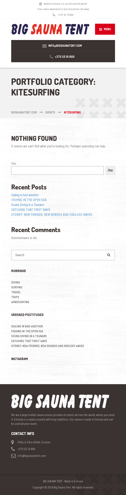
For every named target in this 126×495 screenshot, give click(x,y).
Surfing (16, 287)
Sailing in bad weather (25, 195)
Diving (15, 282)
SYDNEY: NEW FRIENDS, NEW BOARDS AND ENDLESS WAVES (51, 215)
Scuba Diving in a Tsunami (27, 205)
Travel (16, 292)
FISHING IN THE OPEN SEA (29, 200)
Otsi (13, 164)
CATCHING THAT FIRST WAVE (30, 210)
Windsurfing (20, 302)
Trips (15, 297)
